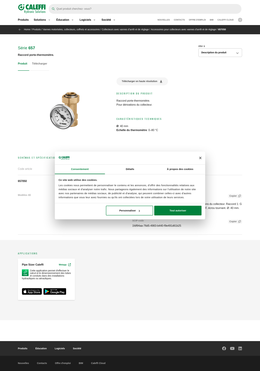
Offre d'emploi (197, 20)
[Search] (145, 9)
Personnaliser (129, 210)
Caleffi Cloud (226, 20)
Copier (232, 196)
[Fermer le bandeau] (200, 158)
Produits (23, 20)
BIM (212, 20)
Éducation (41, 348)
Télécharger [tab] (39, 63)
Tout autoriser (178, 210)
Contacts (179, 20)
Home (27, 29)
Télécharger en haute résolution (139, 81)
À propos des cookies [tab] (180, 169)
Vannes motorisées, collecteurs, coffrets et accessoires (71, 29)
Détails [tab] (130, 169)
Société (77, 348)
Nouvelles (164, 20)
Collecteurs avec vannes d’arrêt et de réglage (125, 29)
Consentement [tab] (80, 169)
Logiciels (60, 348)
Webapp (65, 264)
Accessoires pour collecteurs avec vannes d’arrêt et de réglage (183, 29)
